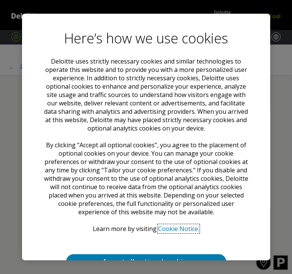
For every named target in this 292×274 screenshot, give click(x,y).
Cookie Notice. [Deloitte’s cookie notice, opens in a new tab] (178, 229)
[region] (146, 137)
